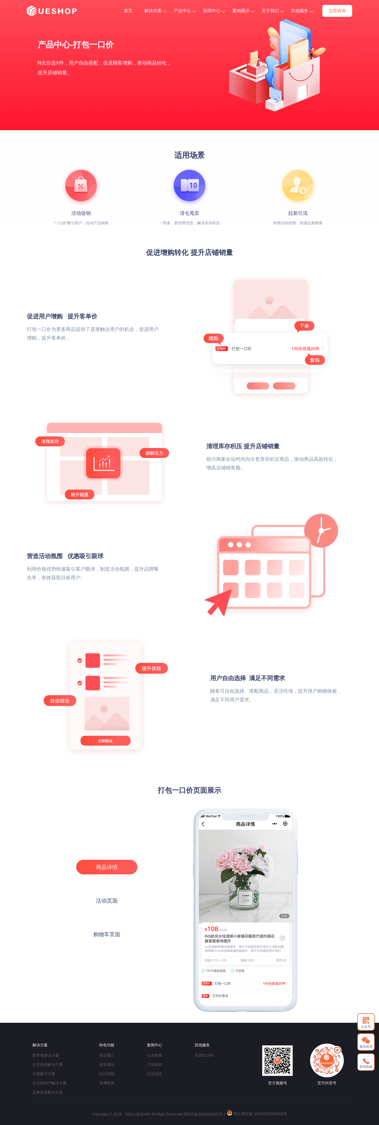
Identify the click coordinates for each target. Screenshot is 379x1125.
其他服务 (302, 10)
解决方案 (155, 10)
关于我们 (273, 10)
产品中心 (185, 10)
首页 (128, 10)
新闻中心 (214, 10)
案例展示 (243, 10)
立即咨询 (337, 10)
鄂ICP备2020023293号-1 (205, 1114)
